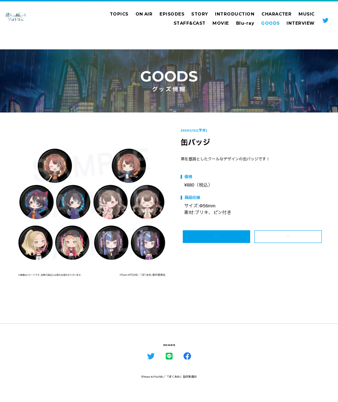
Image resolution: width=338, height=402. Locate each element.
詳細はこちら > (216, 240)
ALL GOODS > (288, 240)
